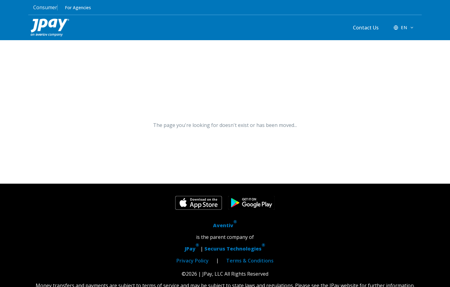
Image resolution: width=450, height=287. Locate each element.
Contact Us (366, 27)
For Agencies (78, 7)
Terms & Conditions (250, 260)
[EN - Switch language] (404, 27)
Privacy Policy (192, 260)
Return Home (256, 145)
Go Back (193, 145)
